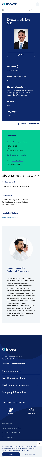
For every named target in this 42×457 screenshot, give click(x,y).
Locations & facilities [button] (13, 378)
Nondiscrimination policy (11, 428)
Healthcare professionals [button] (15, 385)
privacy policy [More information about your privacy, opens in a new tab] (26, 452)
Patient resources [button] (11, 371)
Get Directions (12, 155)
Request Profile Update (30, 123)
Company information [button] (14, 392)
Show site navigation (37, 4)
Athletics (31, 411)
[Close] (39, 445)
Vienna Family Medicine (17, 142)
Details (23, 155)
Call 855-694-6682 (18, 364)
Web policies (7, 423)
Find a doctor (12, 10)
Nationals (10, 411)
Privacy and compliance (11, 432)
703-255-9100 (17, 161)
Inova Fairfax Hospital (10, 218)
